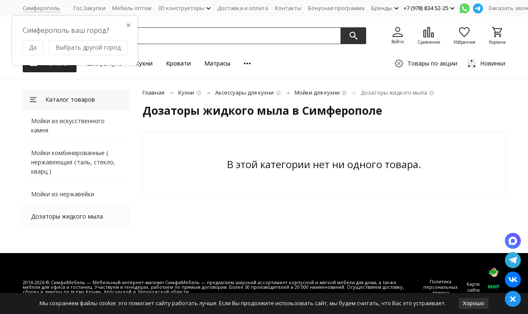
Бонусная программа (336, 8)
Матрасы (217, 63)
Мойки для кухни (317, 92)
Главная (153, 92)
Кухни (144, 63)
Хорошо (473, 303)
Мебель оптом (131, 8)
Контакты (288, 8)
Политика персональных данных (440, 287)
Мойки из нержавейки (62, 194)
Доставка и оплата (242, 8)
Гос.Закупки (90, 8)
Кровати (178, 63)
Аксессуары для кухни (244, 92)
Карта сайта (473, 287)
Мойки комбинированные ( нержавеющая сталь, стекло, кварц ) (73, 162)
